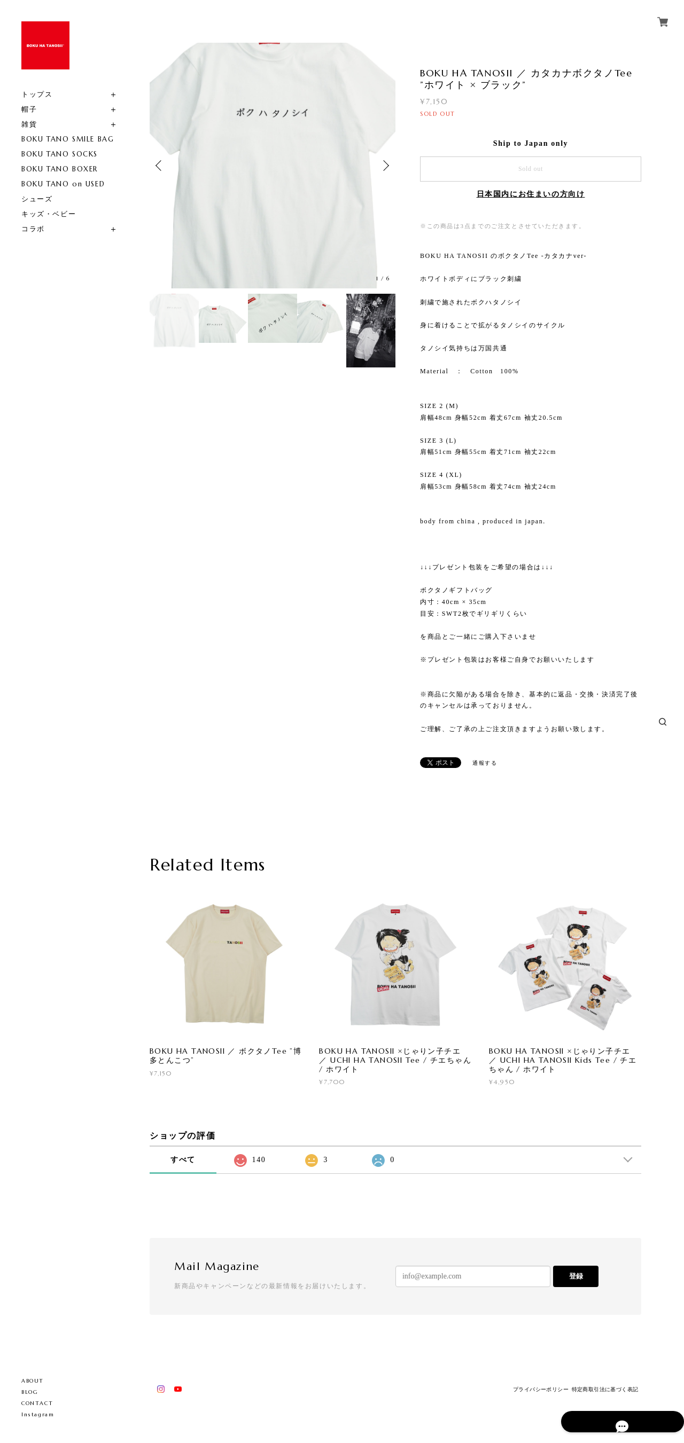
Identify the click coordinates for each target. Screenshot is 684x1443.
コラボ (33, 228)
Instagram (37, 1414)
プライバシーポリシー (541, 1389)
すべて (183, 1160)
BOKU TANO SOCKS (59, 154)
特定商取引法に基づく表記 (605, 1389)
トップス (36, 94)
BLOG (29, 1392)
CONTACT (37, 1403)
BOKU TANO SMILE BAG (67, 139)
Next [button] (384, 165)
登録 (576, 1276)
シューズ (36, 198)
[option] (272, 165)
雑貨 (29, 124)
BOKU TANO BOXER (59, 169)
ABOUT (32, 1380)
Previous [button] (160, 165)
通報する (484, 763)
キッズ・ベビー (48, 213)
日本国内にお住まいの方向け (531, 194)
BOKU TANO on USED (63, 184)
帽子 (29, 109)
